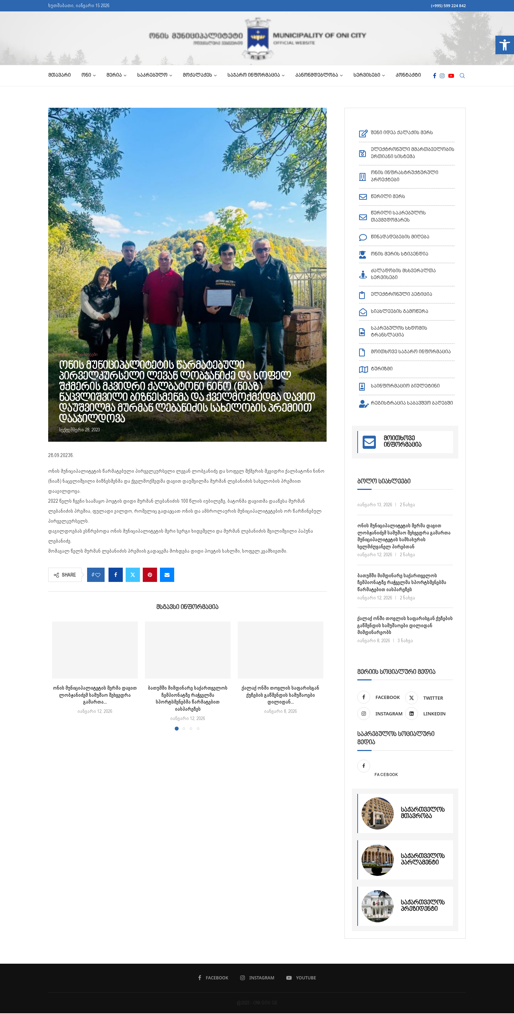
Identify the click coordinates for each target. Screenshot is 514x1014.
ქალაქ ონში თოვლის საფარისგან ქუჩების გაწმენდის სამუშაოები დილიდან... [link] (280, 695)
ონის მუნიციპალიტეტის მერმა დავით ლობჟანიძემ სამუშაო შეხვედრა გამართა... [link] (95, 695)
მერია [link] (114, 75)
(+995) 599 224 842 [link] (448, 5)
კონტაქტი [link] (408, 75)
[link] (504, 45)
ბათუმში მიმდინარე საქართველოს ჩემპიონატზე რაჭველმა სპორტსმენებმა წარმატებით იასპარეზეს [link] (401, 582)
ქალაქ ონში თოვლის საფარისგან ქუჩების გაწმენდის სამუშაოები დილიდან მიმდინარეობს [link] (405, 625)
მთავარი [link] (59, 75)
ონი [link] (86, 75)
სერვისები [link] (366, 75)
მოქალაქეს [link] (197, 75)
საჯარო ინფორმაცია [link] (253, 75)
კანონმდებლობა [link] (316, 75)
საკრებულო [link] (152, 75)
